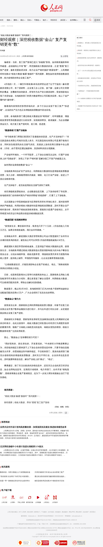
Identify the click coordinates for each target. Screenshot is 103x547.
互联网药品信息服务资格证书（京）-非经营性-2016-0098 (68, 524)
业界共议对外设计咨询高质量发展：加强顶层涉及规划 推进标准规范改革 (33, 427)
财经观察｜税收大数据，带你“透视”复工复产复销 (26, 402)
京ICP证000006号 (86, 528)
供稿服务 (58, 512)
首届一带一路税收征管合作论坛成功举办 (15, 481)
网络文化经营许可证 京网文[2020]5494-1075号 (42, 528)
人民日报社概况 (12, 512)
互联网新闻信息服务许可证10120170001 (38, 520)
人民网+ (12, 498)
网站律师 (79, 512)
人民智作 (54, 498)
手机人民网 (21, 498)
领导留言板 (29, 498)
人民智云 (46, 498)
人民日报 (4, 498)
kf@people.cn (32, 516)
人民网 (2, 26)
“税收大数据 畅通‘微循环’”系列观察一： (22, 396)
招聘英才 (37, 512)
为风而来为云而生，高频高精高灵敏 (89, 85)
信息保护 (86, 512)
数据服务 (65, 512)
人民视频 (38, 498)
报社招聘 (30, 512)
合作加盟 (51, 512)
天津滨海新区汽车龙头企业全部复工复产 (49, 472)
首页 (1, 20)
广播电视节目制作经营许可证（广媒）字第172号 (32, 524)
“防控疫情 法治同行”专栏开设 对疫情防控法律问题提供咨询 (21, 476)
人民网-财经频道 (27, 56)
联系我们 (93, 512)
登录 (98, 20)
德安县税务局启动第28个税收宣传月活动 (49, 481)
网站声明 (72, 512)
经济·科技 (10, 26)
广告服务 (44, 512)
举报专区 (53, 20)
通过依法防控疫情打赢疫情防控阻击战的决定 (51, 476)
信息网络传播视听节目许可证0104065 (15, 528)
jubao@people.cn (77, 516)
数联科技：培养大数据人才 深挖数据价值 (15, 472)
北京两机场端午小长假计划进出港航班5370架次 (21, 446)
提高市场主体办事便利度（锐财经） (89, 65)
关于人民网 (22, 512)
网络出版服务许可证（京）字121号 (69, 528)
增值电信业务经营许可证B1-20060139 (65, 520)
